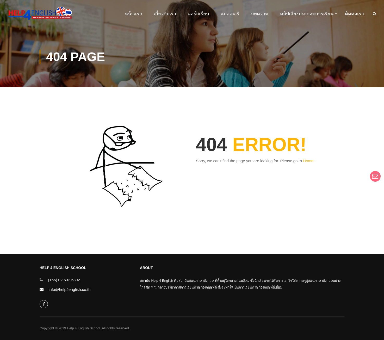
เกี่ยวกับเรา (165, 13)
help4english (44, 304)
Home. (308, 161)
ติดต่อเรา (354, 13)
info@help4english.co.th (69, 289)
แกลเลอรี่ (230, 13)
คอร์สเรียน (198, 13)
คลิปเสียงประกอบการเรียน (306, 13)
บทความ (259, 13)
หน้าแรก (133, 13)
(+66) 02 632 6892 (64, 280)
